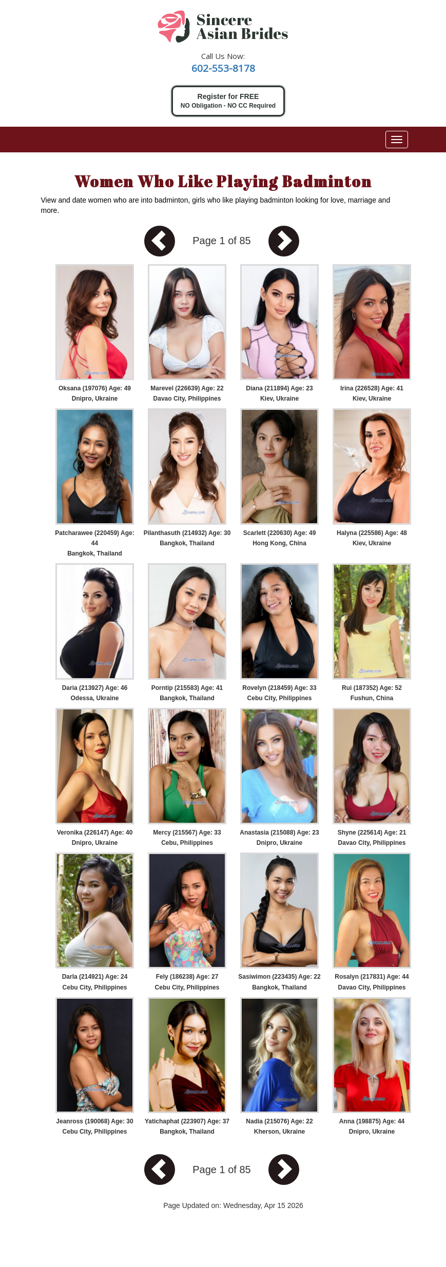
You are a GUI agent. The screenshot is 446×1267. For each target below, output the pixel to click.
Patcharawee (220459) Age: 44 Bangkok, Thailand (94, 543)
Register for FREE (228, 101)
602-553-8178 (223, 68)
